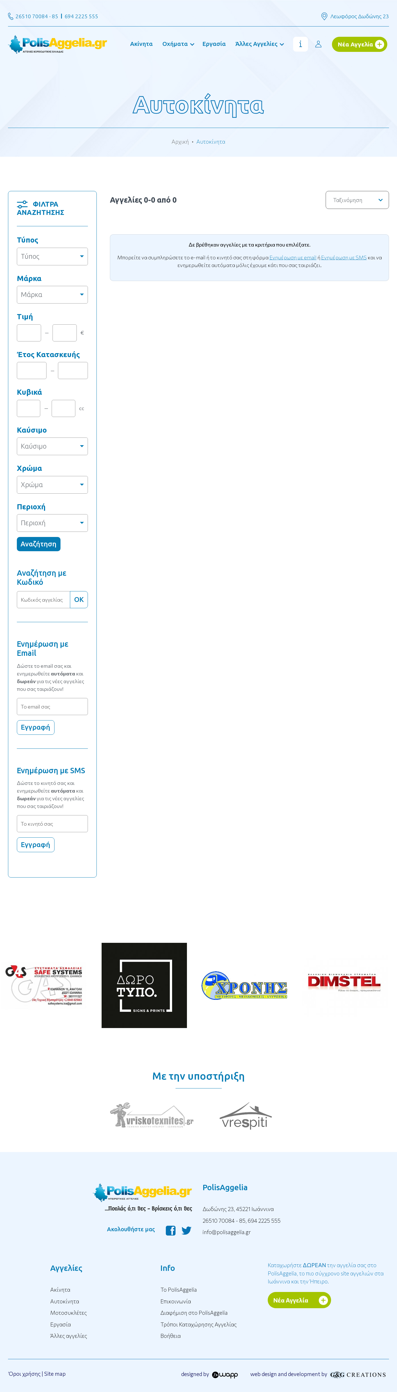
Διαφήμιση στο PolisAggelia (194, 1312)
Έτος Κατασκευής (48, 354)
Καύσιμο (32, 430)
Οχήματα (175, 43)
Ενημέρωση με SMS (344, 257)
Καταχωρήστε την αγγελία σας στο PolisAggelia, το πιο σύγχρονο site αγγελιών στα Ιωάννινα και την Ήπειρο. (326, 1273)
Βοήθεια (170, 1335)
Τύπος (27, 240)
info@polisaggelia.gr (227, 1232)
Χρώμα (29, 468)
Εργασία (214, 43)
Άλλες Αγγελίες (256, 43)
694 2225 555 (81, 16)
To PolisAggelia (178, 1289)
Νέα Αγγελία (355, 44)
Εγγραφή (35, 727)
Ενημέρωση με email (293, 257)
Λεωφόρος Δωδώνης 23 (360, 16)
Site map (55, 1373)
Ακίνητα (141, 43)
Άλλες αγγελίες (68, 1335)
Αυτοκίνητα (64, 1301)
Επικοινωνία (175, 1301)
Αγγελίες (66, 1267)
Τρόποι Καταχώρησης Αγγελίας (198, 1324)
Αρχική (180, 141)
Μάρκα (29, 278)
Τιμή (25, 316)
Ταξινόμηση (358, 200)
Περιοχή (31, 506)
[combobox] (52, 256)
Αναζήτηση (39, 544)
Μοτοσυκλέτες (68, 1312)
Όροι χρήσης (25, 1373)
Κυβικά (29, 392)
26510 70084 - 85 (36, 16)
